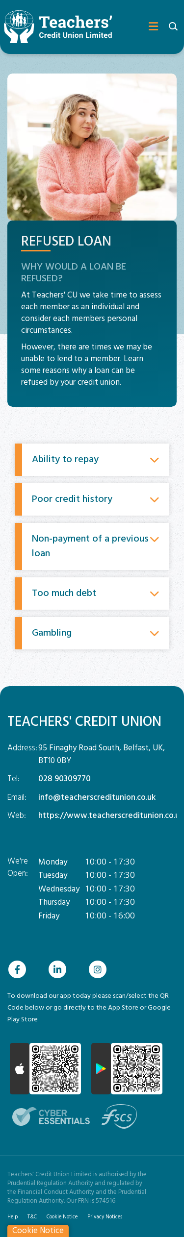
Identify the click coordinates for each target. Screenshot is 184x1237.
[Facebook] (19, 969)
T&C (32, 1216)
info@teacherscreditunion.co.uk (97, 797)
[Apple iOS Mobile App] (45, 1068)
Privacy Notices (104, 1216)
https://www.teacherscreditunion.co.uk (111, 815)
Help (12, 1216)
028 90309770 (64, 779)
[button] (173, 27)
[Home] (54, 27)
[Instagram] (100, 969)
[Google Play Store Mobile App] (126, 1068)
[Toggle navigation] (146, 27)
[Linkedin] (60, 969)
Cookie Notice (62, 1216)
